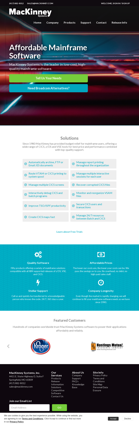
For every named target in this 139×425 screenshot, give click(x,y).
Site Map (97, 384)
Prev (14, 346)
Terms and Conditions (99, 380)
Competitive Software (57, 392)
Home (37, 22)
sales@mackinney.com (40, 3)
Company (52, 22)
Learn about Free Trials (69, 231)
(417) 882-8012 (16, 3)
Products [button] (69, 22)
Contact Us (57, 396)
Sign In (116, 3)
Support (86, 22)
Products (56, 378)
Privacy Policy (100, 375)
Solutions (56, 387)
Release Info (119, 22)
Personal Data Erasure (100, 389)
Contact (101, 22)
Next (128, 346)
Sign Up (126, 3)
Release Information (57, 383)
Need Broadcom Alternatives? (49, 88)
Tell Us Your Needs (49, 78)
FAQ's (75, 381)
